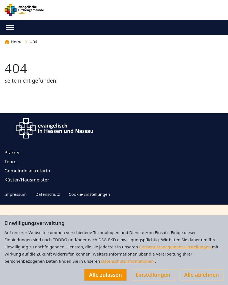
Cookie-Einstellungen (89, 194)
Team (10, 161)
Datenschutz (47, 194)
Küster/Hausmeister (26, 180)
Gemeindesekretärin (27, 170)
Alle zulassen (105, 274)
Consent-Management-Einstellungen (175, 246)
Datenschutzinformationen (128, 261)
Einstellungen (153, 274)
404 (33, 41)
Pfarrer (12, 152)
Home (13, 41)
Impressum (15, 194)
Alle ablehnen (201, 274)
